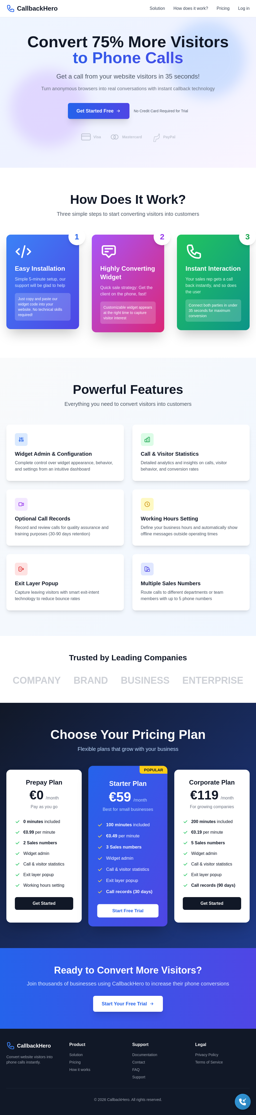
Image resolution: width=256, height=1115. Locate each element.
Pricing (223, 8)
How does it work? (190, 8)
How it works (79, 1069)
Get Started (44, 903)
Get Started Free (98, 111)
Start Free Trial (128, 910)
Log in (244, 8)
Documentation (144, 1055)
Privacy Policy (206, 1055)
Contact (138, 1062)
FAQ (136, 1069)
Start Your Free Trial (128, 1003)
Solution (157, 8)
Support (138, 1077)
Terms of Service (209, 1062)
